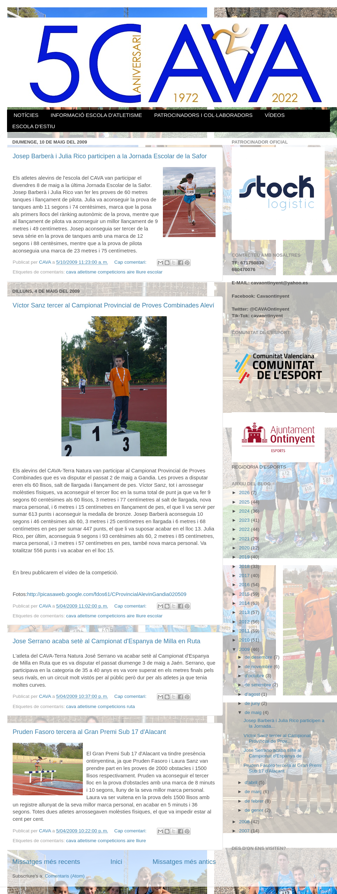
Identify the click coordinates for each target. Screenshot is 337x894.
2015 (245, 594)
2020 (245, 547)
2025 (245, 502)
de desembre (259, 657)
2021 (245, 538)
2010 (245, 640)
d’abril (252, 782)
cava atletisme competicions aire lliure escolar (114, 272)
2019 (245, 557)
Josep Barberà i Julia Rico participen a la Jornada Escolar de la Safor (110, 156)
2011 (245, 630)
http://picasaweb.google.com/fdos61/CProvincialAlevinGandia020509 (106, 594)
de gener (255, 810)
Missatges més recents (46, 861)
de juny (253, 703)
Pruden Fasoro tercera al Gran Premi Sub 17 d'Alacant (89, 731)
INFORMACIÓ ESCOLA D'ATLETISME (96, 115)
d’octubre (255, 675)
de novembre (259, 666)
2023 (245, 520)
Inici (117, 861)
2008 (245, 821)
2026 (245, 492)
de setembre (258, 684)
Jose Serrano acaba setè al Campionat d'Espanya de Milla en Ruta (106, 641)
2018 (245, 566)
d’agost (253, 694)
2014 (245, 603)
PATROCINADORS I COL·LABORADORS (203, 115)
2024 (245, 511)
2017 (245, 575)
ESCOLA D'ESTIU (33, 126)
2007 (245, 830)
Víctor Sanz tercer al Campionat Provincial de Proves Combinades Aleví (113, 305)
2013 (245, 612)
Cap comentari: (131, 262)
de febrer (255, 801)
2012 (245, 621)
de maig (254, 712)
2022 (245, 529)
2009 (245, 649)
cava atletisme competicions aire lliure (106, 840)
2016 (245, 584)
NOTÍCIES (26, 115)
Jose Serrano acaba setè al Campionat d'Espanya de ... (275, 753)
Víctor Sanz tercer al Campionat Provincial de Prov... (277, 738)
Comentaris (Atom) (65, 876)
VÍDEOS (275, 115)
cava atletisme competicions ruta (100, 706)
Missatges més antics (184, 861)
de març (254, 791)
